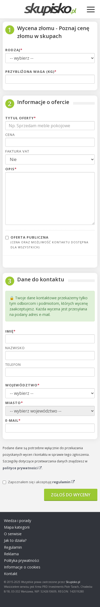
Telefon (13, 364)
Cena (10, 134)
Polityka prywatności (21, 560)
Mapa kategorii (17, 527)
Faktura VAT (17, 151)
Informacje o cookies (22, 567)
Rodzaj (13, 50)
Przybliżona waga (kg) (30, 71)
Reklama (11, 553)
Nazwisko (15, 347)
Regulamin (13, 547)
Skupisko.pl (73, 582)
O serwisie (13, 533)
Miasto (14, 402)
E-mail (13, 420)
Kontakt (10, 573)
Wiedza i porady (17, 520)
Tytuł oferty (20, 118)
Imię (10, 331)
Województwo (22, 385)
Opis (11, 169)
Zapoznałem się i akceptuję (39, 482)
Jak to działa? (15, 540)
